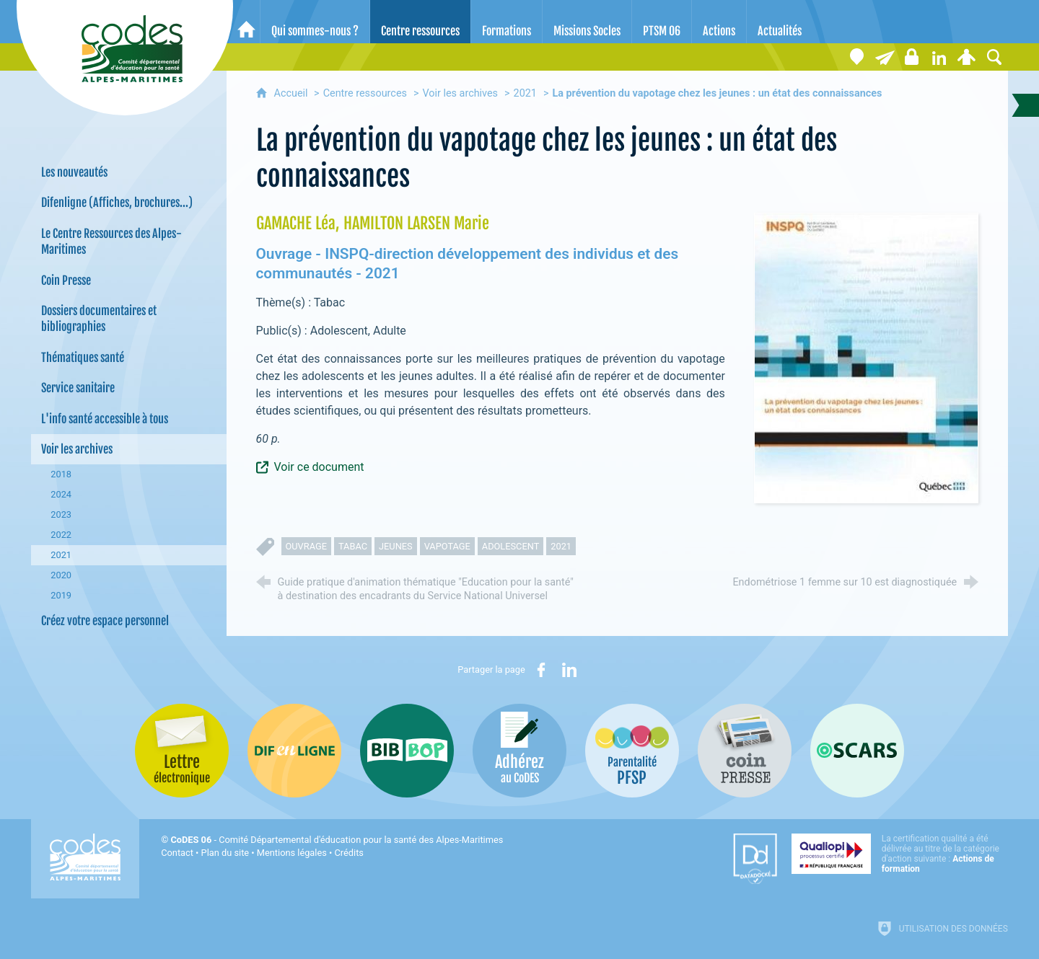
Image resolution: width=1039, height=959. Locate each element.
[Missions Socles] (587, 21)
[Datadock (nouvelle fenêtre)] (755, 859)
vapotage (447, 546)
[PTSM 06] (661, 21)
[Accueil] (246, 21)
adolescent (511, 546)
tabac (352, 546)
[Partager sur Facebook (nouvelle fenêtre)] (541, 670)
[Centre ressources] (420, 21)
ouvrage (306, 546)
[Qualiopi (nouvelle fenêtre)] (900, 854)
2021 (525, 93)
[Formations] (506, 21)
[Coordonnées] (857, 57)
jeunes (396, 546)
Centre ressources (365, 93)
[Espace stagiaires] (912, 57)
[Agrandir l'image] (866, 357)
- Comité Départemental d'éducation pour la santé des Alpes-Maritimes (336, 839)
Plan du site (225, 852)
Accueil (292, 93)
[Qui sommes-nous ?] (314, 21)
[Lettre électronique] (884, 57)
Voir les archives (460, 93)
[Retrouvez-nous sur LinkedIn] (939, 57)
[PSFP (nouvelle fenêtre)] (632, 750)
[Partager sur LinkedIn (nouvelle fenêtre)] (569, 670)
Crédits (349, 852)
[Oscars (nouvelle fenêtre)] (857, 750)
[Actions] (719, 21)
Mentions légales (292, 852)
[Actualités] (779, 21)
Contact (177, 852)
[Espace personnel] (967, 57)
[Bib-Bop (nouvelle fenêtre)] (407, 750)
